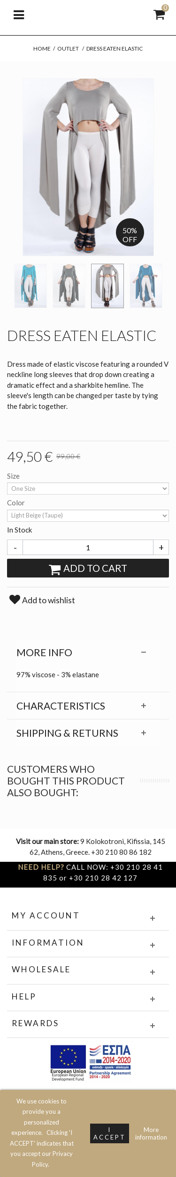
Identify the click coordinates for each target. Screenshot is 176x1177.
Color (16, 502)
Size (14, 476)
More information (151, 1133)
